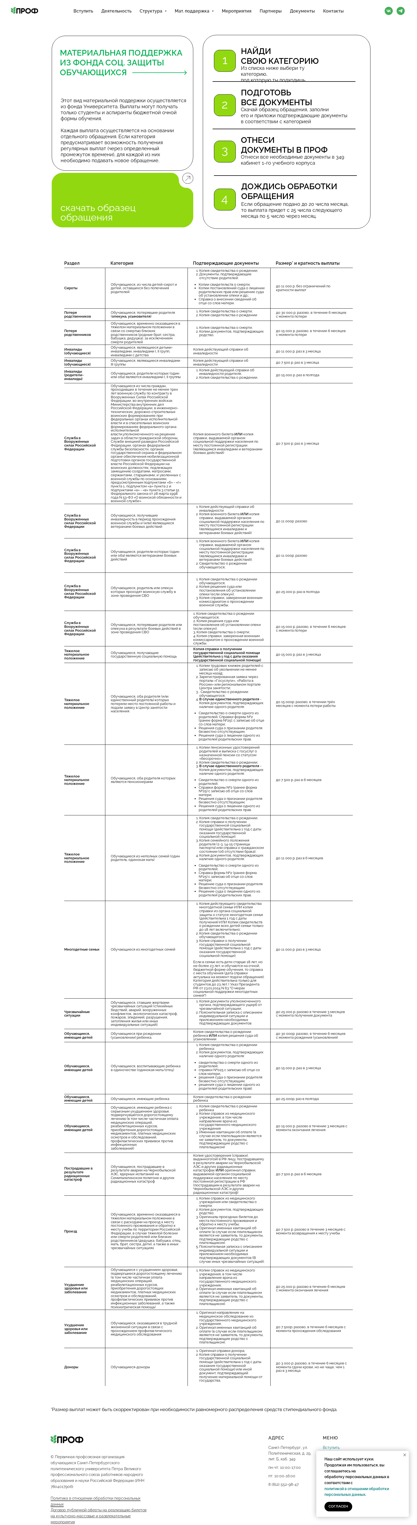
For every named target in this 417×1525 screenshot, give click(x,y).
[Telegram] (401, 11)
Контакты (333, 11)
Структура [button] (151, 11)
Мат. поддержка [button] (192, 11)
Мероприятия (237, 11)
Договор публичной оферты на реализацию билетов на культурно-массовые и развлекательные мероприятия (98, 1516)
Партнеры (271, 11)
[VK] (389, 11)
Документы (302, 11)
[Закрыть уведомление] (404, 1455)
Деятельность (116, 11)
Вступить (83, 11)
